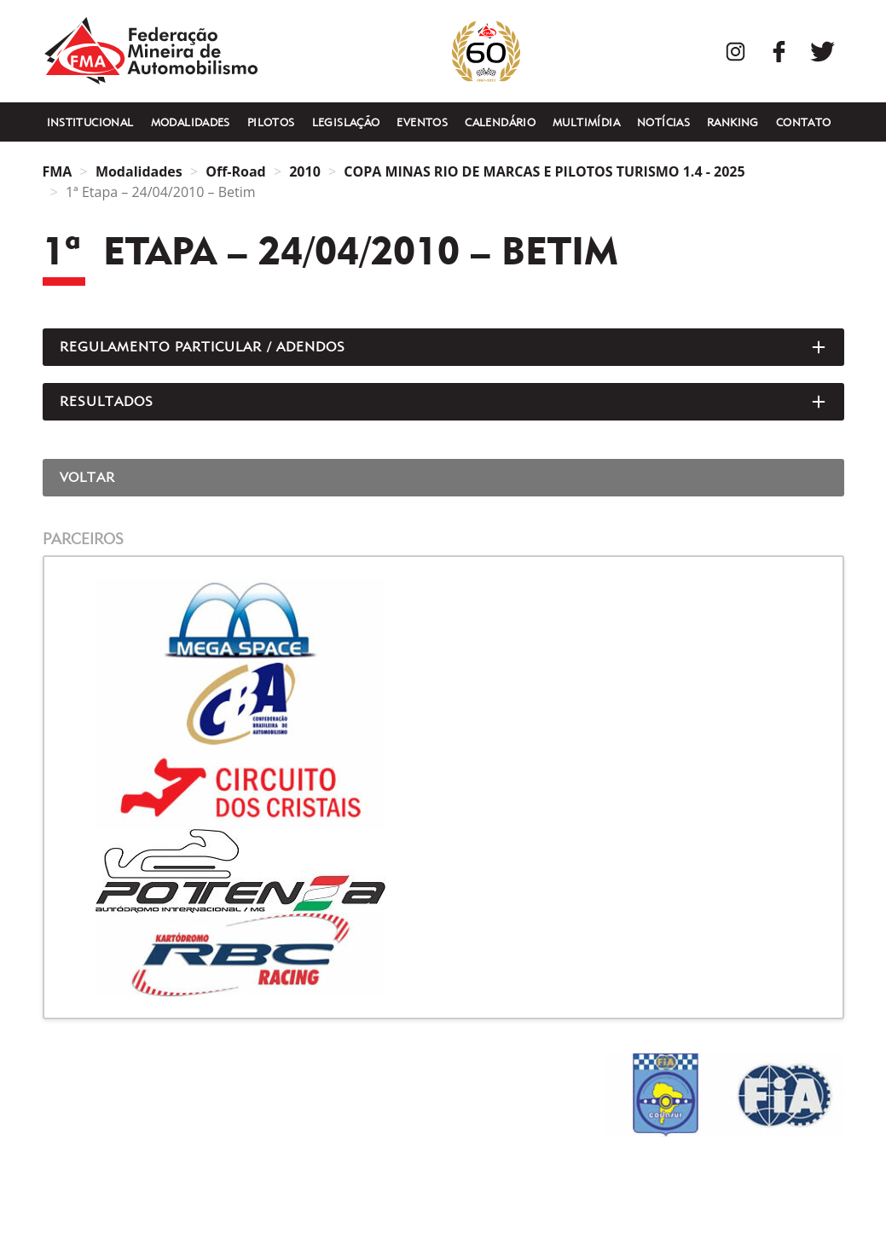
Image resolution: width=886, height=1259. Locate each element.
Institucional (90, 122)
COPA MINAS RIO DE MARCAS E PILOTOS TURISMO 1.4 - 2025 (544, 171)
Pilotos (271, 122)
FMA (151, 51)
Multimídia (586, 122)
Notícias (663, 122)
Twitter (822, 51)
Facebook (778, 51)
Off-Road (236, 171)
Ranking (733, 122)
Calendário (500, 122)
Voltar (88, 477)
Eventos (422, 122)
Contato (803, 122)
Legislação (346, 122)
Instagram (735, 51)
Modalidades (190, 122)
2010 (305, 171)
